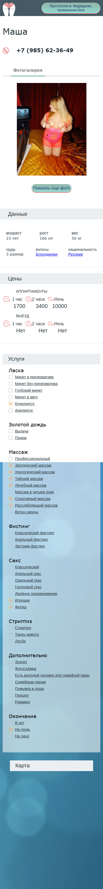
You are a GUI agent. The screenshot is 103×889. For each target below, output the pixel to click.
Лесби (20, 641)
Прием (20, 438)
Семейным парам (30, 682)
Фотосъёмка (25, 668)
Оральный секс (28, 580)
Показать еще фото (51, 188)
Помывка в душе (29, 688)
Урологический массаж (35, 472)
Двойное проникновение (36, 594)
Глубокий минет (29, 390)
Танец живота (27, 634)
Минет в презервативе (34, 377)
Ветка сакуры (26, 512)
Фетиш (20, 607)
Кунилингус (25, 404)
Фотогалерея (28, 70)
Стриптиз (23, 628)
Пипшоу (22, 695)
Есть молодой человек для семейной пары (52, 675)
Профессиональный (32, 459)
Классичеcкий (27, 567)
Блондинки (47, 254)
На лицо (22, 736)
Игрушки (22, 600)
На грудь (22, 729)
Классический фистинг (34, 533)
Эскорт (21, 662)
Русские (75, 254)
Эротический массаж (33, 465)
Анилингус (24, 410)
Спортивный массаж (33, 499)
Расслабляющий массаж (36, 505)
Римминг (22, 702)
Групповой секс (28, 587)
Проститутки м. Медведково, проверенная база (70, 8)
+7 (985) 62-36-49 (38, 50)
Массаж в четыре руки (34, 492)
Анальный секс (28, 574)
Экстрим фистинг (30, 546)
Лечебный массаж (31, 485)
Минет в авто (26, 397)
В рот (19, 723)
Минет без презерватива (36, 384)
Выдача (21, 431)
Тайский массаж (29, 479)
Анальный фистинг (31, 539)
